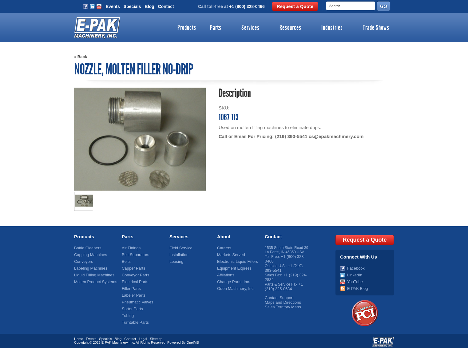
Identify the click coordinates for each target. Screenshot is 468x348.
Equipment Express (233, 267)
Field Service (180, 248)
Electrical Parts (134, 280)
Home (78, 336)
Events (113, 6)
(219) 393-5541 (291, 136)
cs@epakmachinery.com (334, 136)
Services (250, 28)
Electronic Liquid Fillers (236, 261)
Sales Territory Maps (281, 304)
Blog (149, 6)
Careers (223, 248)
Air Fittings (130, 248)
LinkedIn (354, 273)
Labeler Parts (133, 293)
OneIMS (192, 340)
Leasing (175, 261)
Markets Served (230, 254)
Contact (166, 6)
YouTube (354, 280)
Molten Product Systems (94, 280)
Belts (126, 261)
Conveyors (83, 261)
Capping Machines (89, 254)
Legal (143, 336)
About (223, 236)
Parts (215, 28)
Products (186, 28)
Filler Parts (130, 286)
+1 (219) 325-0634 (284, 284)
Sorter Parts (131, 306)
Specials (132, 6)
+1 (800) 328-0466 (247, 6)
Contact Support (278, 295)
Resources (290, 28)
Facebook (355, 267)
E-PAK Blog (356, 286)
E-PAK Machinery (114, 340)
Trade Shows (376, 28)
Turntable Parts (134, 319)
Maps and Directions (281, 299)
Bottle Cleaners (86, 248)
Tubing (127, 312)
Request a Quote (295, 6)
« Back (80, 56)
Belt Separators (134, 254)
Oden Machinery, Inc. (234, 286)
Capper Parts (133, 267)
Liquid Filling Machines (92, 273)
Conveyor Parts (134, 273)
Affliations (225, 273)
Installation (178, 254)
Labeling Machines (89, 267)
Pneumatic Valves (136, 299)
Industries (332, 28)
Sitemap (156, 336)
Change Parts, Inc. (232, 280)
